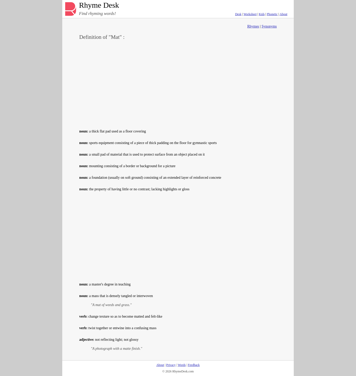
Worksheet (250, 14)
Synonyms (269, 26)
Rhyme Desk (99, 5)
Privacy (171, 365)
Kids (262, 14)
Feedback (194, 365)
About (283, 14)
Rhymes (253, 26)
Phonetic (272, 14)
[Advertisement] (178, 84)
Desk (238, 14)
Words (182, 365)
